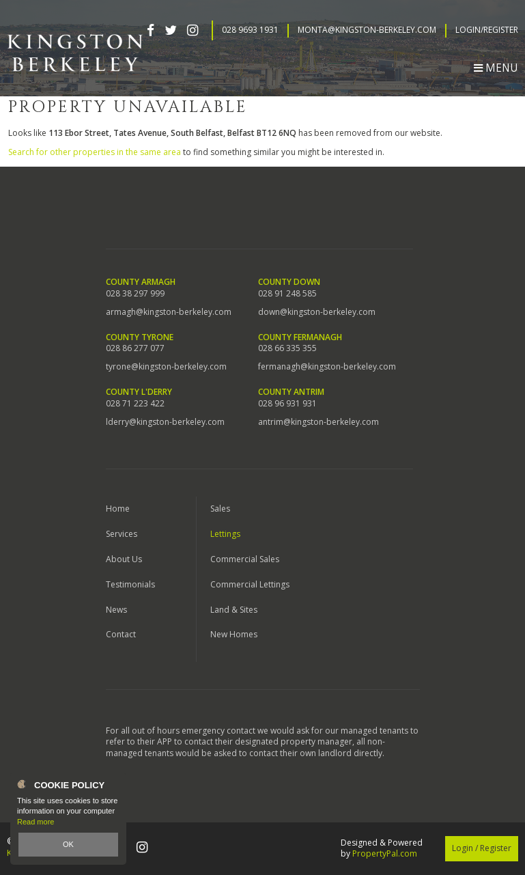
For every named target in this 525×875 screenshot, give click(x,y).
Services (121, 534)
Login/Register (486, 30)
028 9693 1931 (250, 30)
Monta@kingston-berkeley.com (367, 30)
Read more (35, 822)
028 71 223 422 (135, 403)
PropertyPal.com (384, 853)
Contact (121, 634)
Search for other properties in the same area (94, 152)
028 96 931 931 (287, 403)
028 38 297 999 (135, 293)
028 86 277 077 (135, 348)
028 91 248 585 (287, 293)
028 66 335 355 (287, 348)
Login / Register (481, 848)
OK (68, 844)
